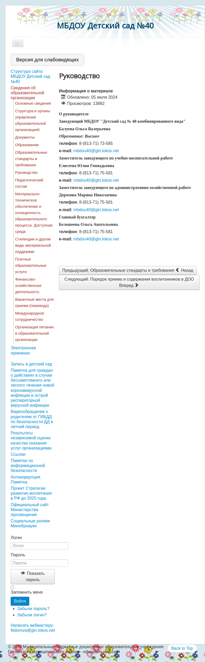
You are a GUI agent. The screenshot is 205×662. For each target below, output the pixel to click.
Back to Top (182, 648)
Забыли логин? (32, 615)
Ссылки (18, 454)
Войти (20, 601)
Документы (25, 137)
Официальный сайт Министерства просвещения (30, 510)
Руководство (26, 172)
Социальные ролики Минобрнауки (30, 523)
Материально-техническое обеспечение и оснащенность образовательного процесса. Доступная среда (33, 213)
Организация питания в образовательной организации (34, 333)
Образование (27, 145)
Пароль (18, 555)
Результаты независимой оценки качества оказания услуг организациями (31, 440)
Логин (16, 537)
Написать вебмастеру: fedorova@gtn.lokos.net (33, 628)
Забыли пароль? (33, 608)
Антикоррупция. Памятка (26, 479)
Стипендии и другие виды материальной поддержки (33, 245)
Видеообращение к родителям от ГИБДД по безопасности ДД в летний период (32, 419)
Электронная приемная (23, 350)
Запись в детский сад (31, 364)
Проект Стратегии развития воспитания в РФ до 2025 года (31, 493)
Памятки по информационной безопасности (28, 465)
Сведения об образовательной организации (27, 93)
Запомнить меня (27, 592)
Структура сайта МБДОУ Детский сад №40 (30, 76)
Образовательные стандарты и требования (31, 158)
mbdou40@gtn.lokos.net (96, 151)
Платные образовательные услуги (30, 265)
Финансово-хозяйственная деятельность (28, 285)
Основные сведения (33, 103)
